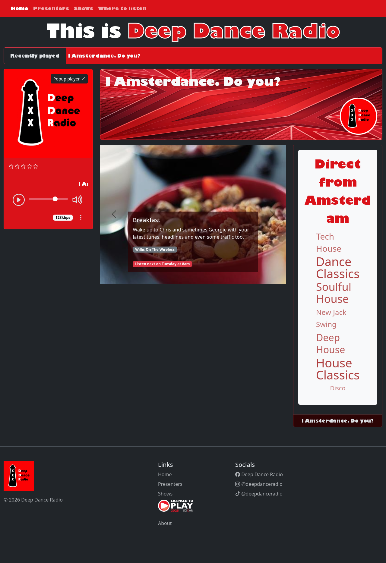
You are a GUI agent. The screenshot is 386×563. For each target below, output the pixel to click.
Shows (83, 8)
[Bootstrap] (39, 476)
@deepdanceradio (259, 484)
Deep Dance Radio (259, 474)
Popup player (69, 79)
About (165, 523)
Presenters (51, 8)
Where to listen (122, 8)
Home (19, 8)
